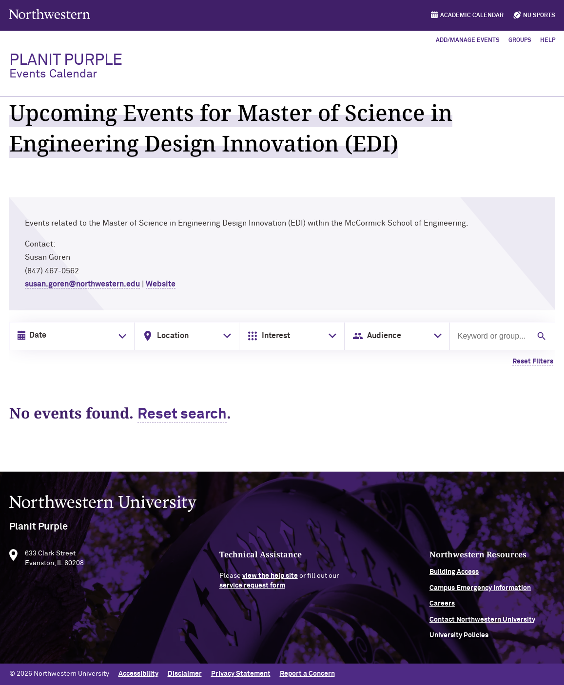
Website (160, 284)
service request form (252, 587)
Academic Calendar (472, 16)
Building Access (454, 574)
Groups (519, 40)
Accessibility (138, 673)
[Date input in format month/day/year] (70, 335)
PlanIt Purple (65, 66)
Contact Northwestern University (482, 621)
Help (547, 40)
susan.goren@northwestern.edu (82, 284)
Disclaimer (185, 673)
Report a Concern (307, 673)
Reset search (182, 414)
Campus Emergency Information (480, 590)
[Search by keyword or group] (493, 336)
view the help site (270, 578)
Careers (442, 606)
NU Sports (539, 16)
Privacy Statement (241, 673)
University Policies (458, 637)
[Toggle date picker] (120, 336)
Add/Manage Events (468, 40)
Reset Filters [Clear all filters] (532, 361)
